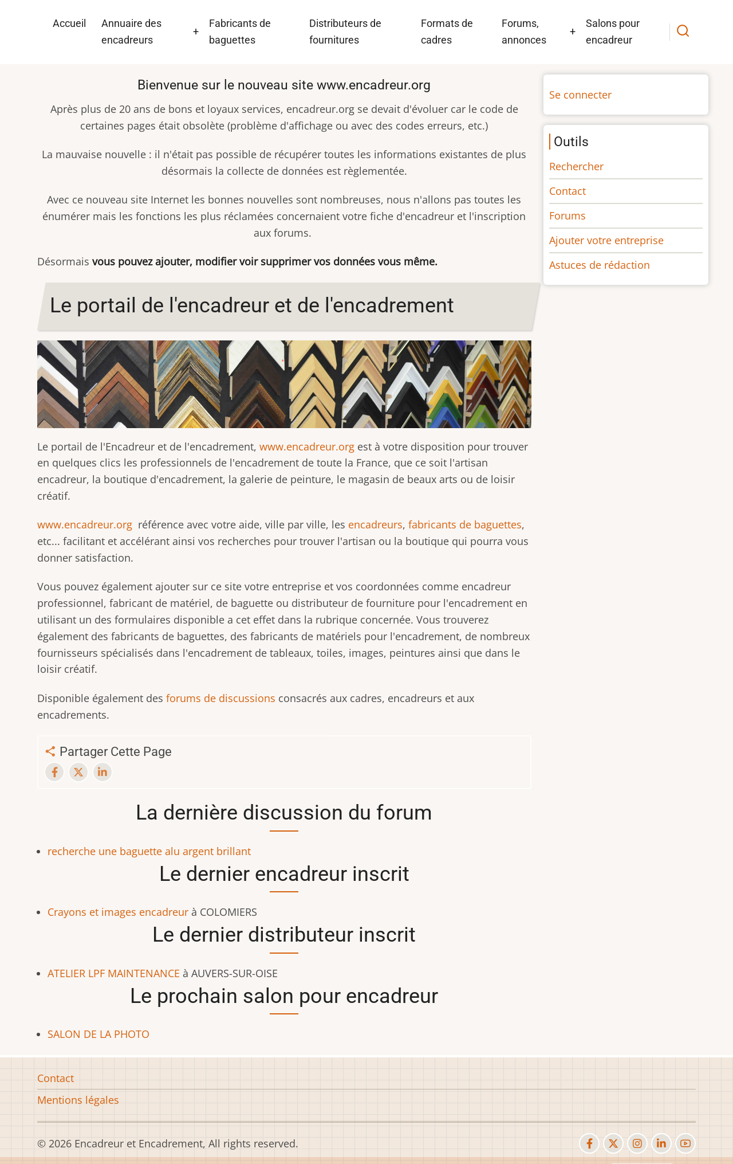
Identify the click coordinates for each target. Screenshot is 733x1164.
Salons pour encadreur (613, 31)
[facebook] (589, 1143)
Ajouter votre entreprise (606, 240)
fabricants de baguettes (465, 524)
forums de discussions (220, 698)
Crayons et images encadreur (118, 912)
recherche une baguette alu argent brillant (149, 851)
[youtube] (685, 1143)
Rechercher (576, 166)
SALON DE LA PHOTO (98, 1034)
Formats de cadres (447, 31)
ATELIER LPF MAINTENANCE (114, 973)
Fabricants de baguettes (240, 31)
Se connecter (580, 94)
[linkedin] (661, 1143)
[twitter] (613, 1143)
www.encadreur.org (306, 446)
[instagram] (637, 1143)
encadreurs (375, 524)
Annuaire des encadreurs (131, 31)
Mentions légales (78, 1100)
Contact (567, 191)
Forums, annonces (524, 31)
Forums (567, 215)
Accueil (69, 23)
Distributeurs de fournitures (345, 31)
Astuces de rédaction (599, 265)
